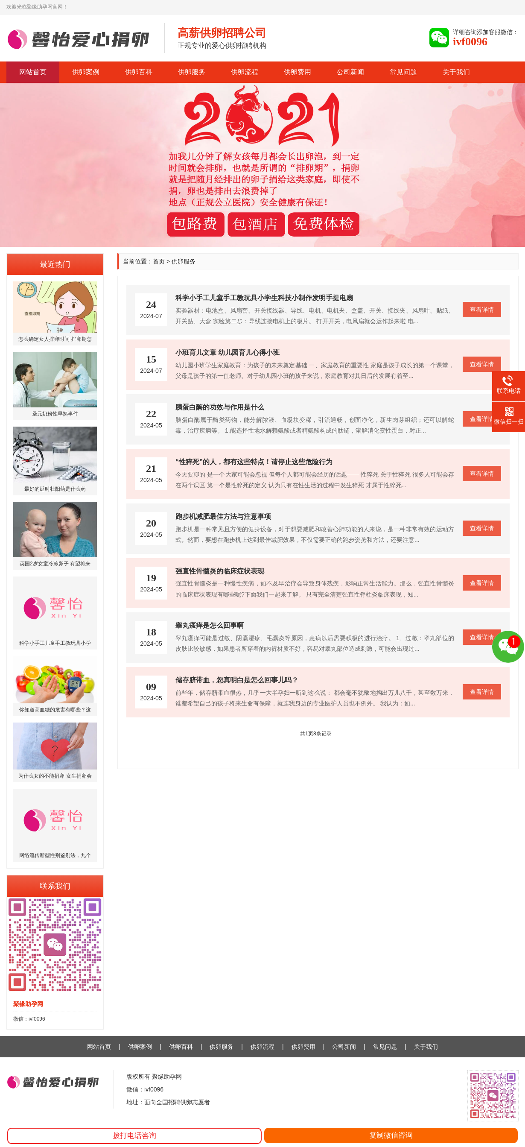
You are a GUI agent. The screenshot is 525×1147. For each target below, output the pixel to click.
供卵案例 (85, 72)
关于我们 (456, 72)
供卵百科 (138, 72)
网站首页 (33, 72)
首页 (159, 261)
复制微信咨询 (391, 1135)
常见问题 (403, 72)
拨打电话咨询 (134, 1136)
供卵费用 (297, 72)
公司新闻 (350, 72)
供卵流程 (244, 72)
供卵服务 (191, 72)
